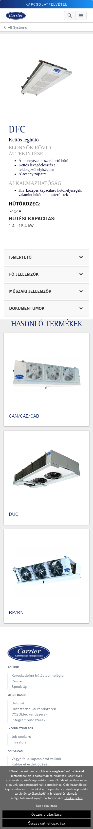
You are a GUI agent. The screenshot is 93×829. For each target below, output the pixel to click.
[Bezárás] (72, 773)
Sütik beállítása (46, 807)
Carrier (17, 681)
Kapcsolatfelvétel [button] (46, 4)
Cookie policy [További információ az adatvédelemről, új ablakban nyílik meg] (74, 799)
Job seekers (21, 736)
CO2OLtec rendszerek (29, 714)
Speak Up (19, 686)
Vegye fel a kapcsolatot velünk (36, 759)
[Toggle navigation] (69, 15)
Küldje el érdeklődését (30, 764)
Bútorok (18, 703)
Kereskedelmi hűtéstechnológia (38, 675)
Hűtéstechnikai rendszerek (34, 709)
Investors (19, 742)
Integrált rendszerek (28, 720)
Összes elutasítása (46, 816)
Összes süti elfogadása (46, 825)
